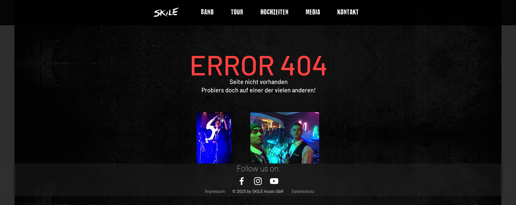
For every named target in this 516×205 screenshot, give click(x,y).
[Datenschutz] (303, 191)
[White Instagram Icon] (258, 181)
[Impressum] (215, 191)
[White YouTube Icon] (274, 181)
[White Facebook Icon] (241, 181)
